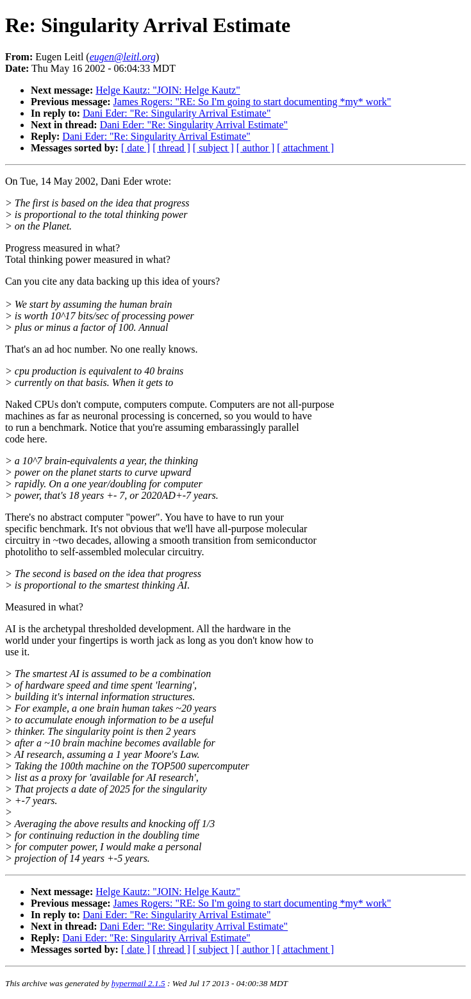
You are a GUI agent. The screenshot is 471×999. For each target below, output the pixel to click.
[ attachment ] (305, 147)
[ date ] (135, 147)
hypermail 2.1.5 (138, 983)
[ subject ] (213, 147)
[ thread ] (171, 147)
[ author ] (255, 147)
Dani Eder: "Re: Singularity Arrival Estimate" (176, 113)
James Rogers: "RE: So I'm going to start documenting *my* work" (252, 101)
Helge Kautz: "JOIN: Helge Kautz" (167, 90)
